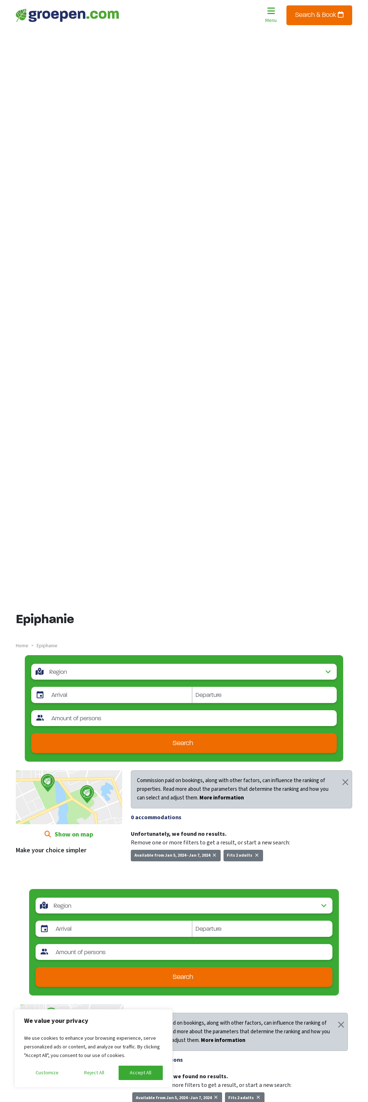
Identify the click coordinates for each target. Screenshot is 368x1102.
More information (221, 798)
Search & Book (319, 15)
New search (149, 871)
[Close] (345, 782)
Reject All (94, 1072)
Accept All (140, 1072)
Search (182, 743)
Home (22, 645)
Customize (47, 1072)
